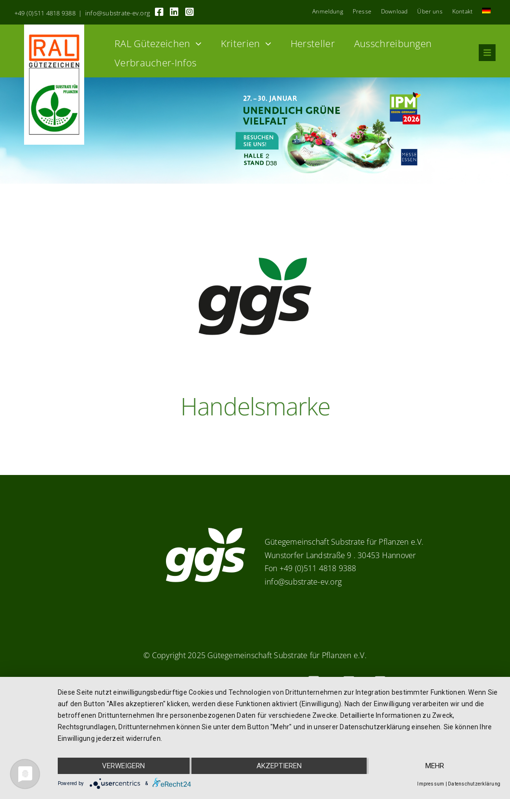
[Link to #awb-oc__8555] (487, 52)
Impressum (430, 784)
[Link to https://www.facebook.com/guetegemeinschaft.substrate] (159, 12)
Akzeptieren (279, 766)
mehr (434, 766)
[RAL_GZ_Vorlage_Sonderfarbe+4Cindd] (54, 28)
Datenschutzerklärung (474, 784)
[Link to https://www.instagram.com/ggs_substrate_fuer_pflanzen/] (189, 12)
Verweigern (123, 766)
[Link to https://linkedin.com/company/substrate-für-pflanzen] (174, 12)
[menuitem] (486, 11)
